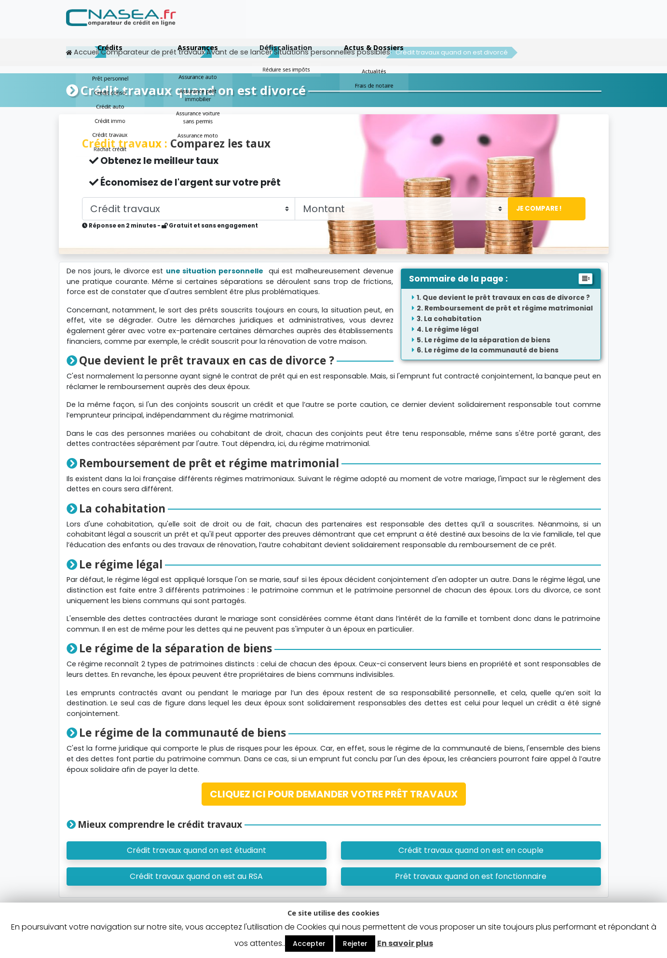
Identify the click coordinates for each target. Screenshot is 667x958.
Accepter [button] (309, 943)
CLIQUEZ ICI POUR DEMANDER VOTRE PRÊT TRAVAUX (334, 793)
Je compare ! (537, 208)
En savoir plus (405, 943)
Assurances (381, 25)
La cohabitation (452, 318)
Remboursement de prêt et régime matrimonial (508, 307)
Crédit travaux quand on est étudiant (196, 849)
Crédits (293, 25)
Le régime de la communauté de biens (491, 349)
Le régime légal (451, 329)
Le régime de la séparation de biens (487, 339)
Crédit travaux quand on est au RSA (196, 875)
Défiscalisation (469, 25)
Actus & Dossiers (557, 25)
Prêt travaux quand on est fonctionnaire (470, 875)
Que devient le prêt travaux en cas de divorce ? (506, 297)
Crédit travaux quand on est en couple (471, 849)
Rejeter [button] (355, 943)
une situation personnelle (214, 270)
